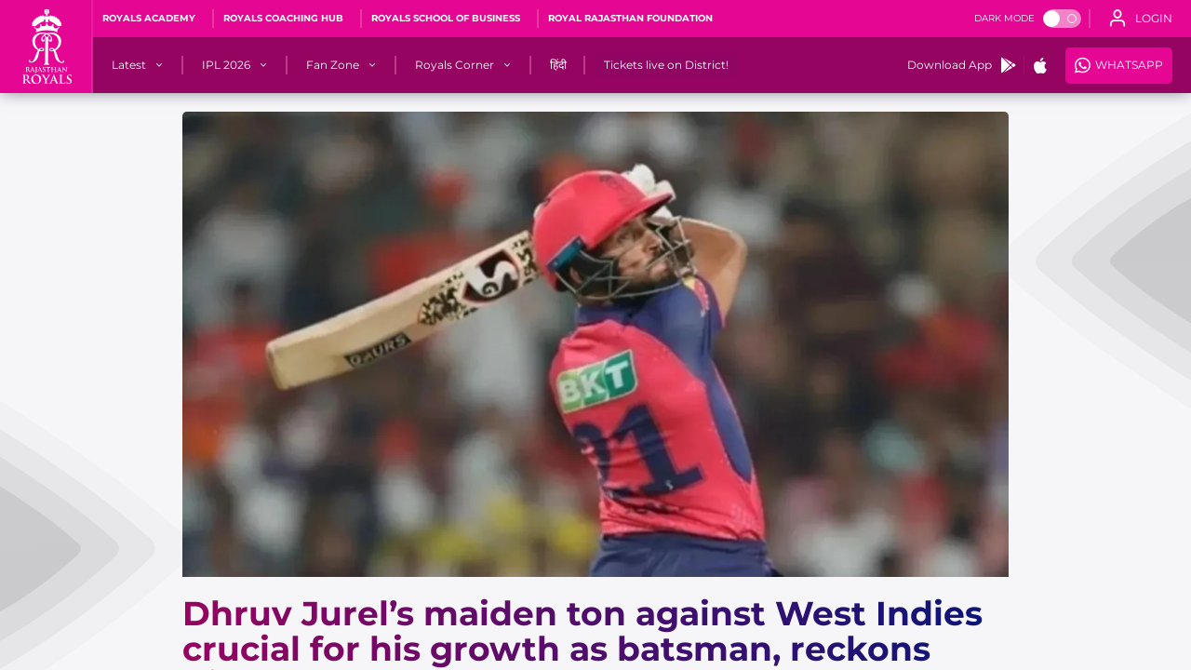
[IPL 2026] (226, 65)
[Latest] (129, 65)
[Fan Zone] (332, 65)
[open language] (1141, 18)
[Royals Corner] (454, 65)
